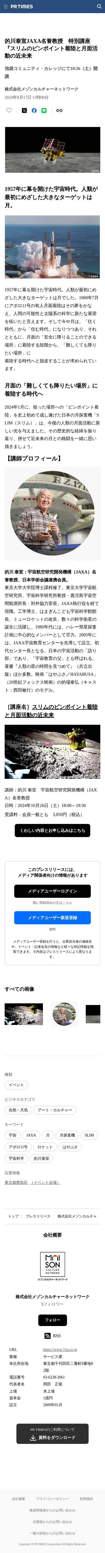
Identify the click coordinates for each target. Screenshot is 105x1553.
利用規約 (86, 1498)
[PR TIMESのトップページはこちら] (22, 6)
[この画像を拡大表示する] (24, 1014)
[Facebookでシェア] (34, 110)
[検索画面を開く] (99, 6)
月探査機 (67, 1135)
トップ (13, 1216)
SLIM (89, 1135)
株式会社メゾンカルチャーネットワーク (52, 1297)
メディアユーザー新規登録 (52, 918)
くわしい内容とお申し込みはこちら (52, 830)
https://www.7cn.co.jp (60, 1350)
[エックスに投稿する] (24, 110)
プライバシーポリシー (52, 1498)
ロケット (45, 1147)
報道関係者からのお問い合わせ (52, 1510)
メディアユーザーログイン (52, 891)
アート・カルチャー (55, 1110)
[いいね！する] (9, 110)
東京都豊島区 (16, 1183)
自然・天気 (18, 1110)
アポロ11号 (18, 1147)
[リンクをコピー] (59, 110)
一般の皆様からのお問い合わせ (52, 1533)
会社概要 (18, 1498)
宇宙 (12, 1135)
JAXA (31, 1135)
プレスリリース (38, 1216)
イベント (16, 1085)
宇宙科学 (16, 1158)
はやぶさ (70, 1147)
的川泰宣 (41, 1158)
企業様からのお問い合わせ (52, 1521)
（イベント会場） (45, 1183)
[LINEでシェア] (44, 110)
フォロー (52, 1320)
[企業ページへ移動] (53, 1268)
